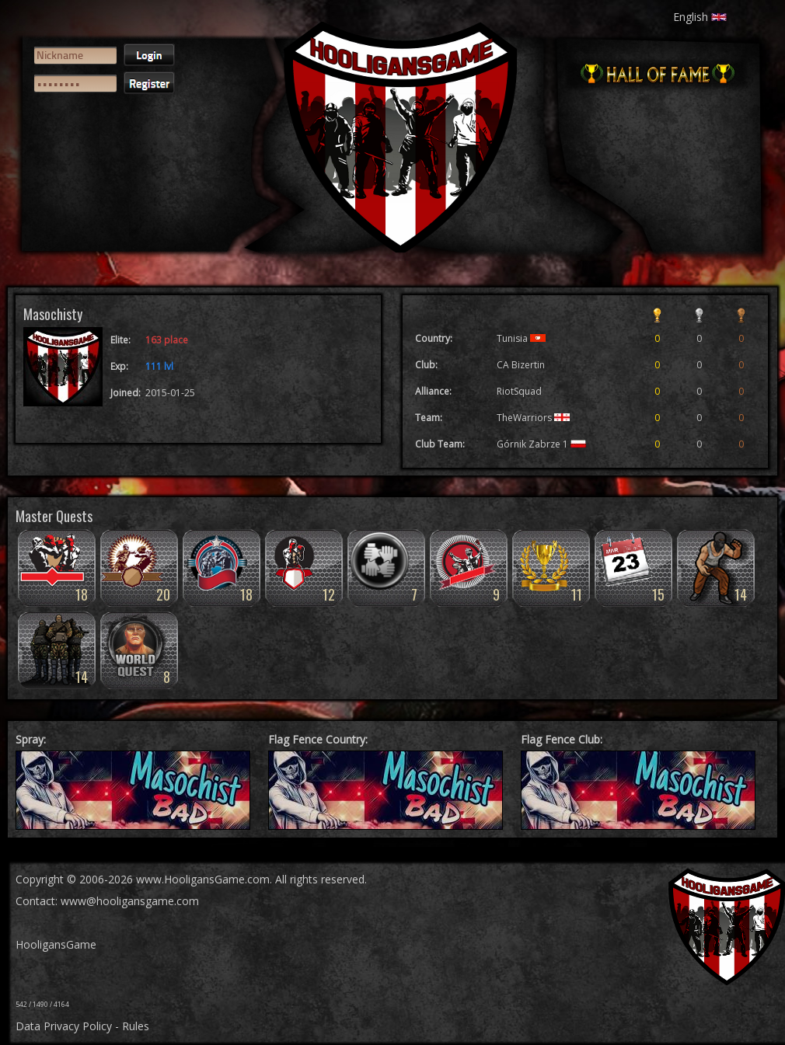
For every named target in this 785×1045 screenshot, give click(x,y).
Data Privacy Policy (64, 1026)
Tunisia (521, 338)
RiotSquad (519, 391)
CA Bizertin (521, 364)
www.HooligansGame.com (203, 879)
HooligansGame (56, 944)
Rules (135, 1026)
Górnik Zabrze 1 (541, 444)
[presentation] (91, 160)
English (700, 16)
